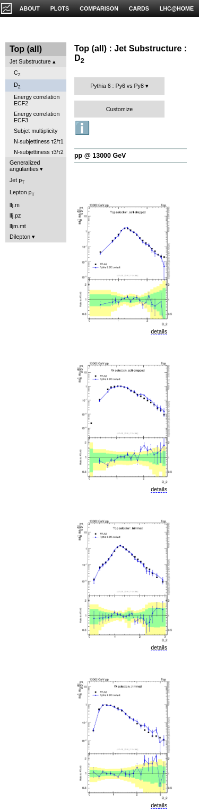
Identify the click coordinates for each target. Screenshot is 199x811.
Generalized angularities (25, 165)
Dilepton (20, 236)
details (159, 331)
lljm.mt (18, 226)
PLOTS (60, 8)
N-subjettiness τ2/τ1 (39, 141)
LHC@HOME (177, 8)
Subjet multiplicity (35, 131)
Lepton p (22, 193)
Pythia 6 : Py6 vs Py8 (117, 86)
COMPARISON (99, 8)
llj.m (15, 205)
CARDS (139, 8)
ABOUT (30, 8)
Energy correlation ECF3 (36, 117)
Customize (119, 109)
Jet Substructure (30, 61)
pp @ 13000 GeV (100, 155)
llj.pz (15, 215)
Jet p (17, 181)
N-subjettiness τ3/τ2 (39, 152)
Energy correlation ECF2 (36, 100)
